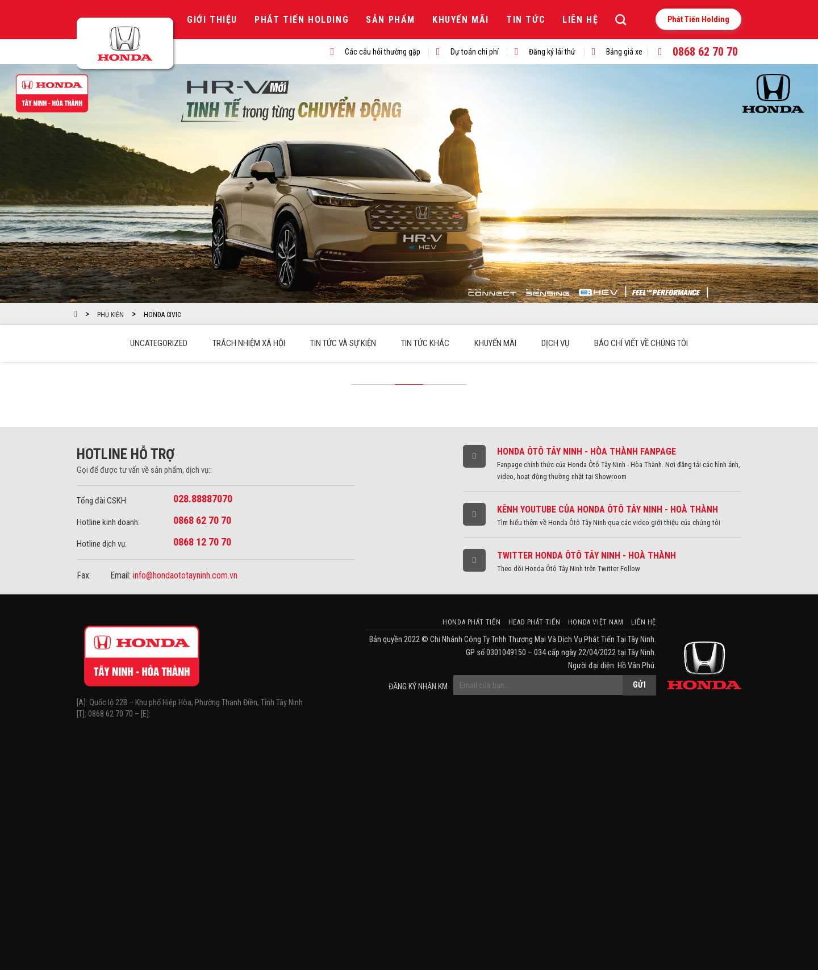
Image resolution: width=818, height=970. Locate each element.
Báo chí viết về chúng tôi (641, 343)
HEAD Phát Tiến (534, 622)
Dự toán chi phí (474, 51)
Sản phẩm (390, 19)
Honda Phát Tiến (471, 622)
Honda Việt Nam (596, 622)
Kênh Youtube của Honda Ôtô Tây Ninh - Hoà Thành (607, 509)
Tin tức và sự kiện (343, 343)
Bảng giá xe (624, 51)
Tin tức (525, 19)
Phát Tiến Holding (301, 19)
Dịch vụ (555, 343)
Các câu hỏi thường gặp (382, 51)
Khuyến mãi (460, 19)
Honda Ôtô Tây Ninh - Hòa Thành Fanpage (586, 451)
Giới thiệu (212, 19)
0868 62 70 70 (705, 52)
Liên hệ (580, 19)
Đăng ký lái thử (552, 51)
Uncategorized (158, 343)
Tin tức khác (425, 343)
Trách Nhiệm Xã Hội (248, 343)
